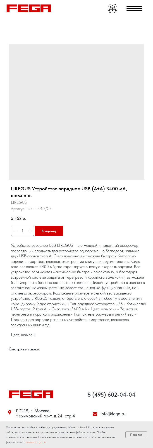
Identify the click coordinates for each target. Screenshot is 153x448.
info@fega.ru (113, 413)
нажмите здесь (35, 442)
